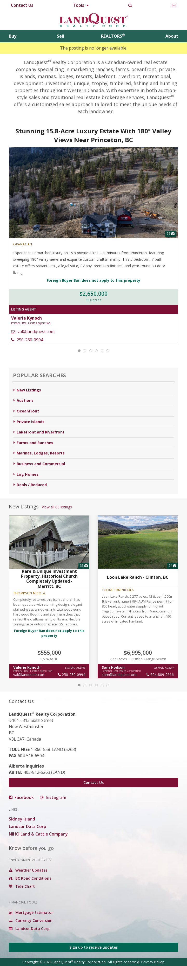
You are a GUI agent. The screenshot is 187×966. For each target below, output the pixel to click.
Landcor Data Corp (27, 826)
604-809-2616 (160, 674)
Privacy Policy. (153, 962)
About (171, 36)
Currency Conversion (30, 920)
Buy (12, 36)
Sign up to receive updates (93, 947)
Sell (60, 36)
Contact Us (22, 5)
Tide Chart (22, 886)
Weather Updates (28, 870)
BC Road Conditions (30, 878)
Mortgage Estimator (31, 912)
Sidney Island (22, 819)
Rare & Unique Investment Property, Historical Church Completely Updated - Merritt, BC (49, 578)
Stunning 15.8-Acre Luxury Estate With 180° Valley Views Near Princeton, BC (93, 135)
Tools (81, 5)
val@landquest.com (33, 331)
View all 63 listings (57, 507)
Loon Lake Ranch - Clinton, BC (138, 577)
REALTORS (113, 36)
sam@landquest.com (119, 674)
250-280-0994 (27, 340)
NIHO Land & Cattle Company (38, 834)
